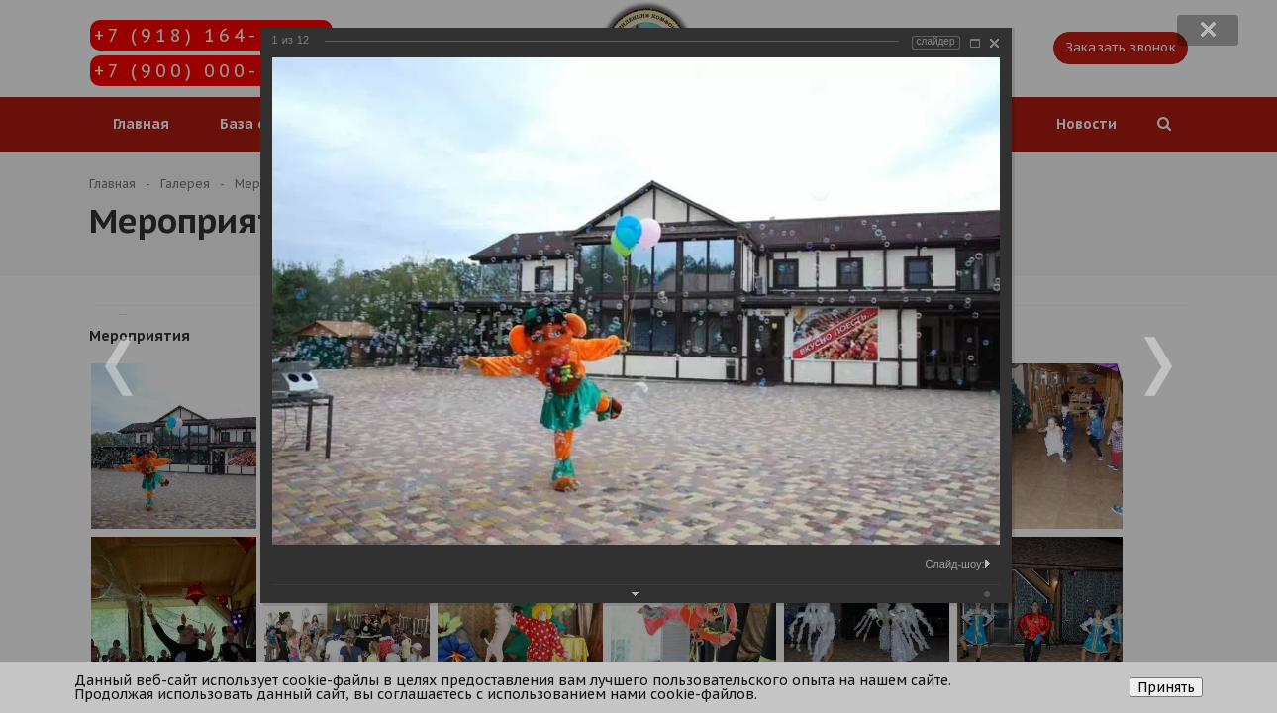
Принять (1166, 687)
